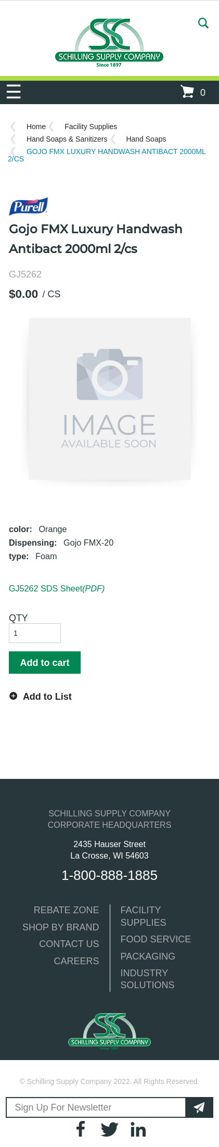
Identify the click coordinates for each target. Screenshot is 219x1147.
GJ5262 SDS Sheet (57, 588)
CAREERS (76, 961)
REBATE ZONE (66, 910)
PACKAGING (148, 956)
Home (36, 126)
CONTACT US (69, 944)
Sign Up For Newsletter (63, 1107)
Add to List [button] (47, 696)
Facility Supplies (91, 126)
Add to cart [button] (44, 663)
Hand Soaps (146, 139)
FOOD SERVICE (156, 939)
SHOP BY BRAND (60, 927)
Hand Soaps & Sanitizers (67, 139)
